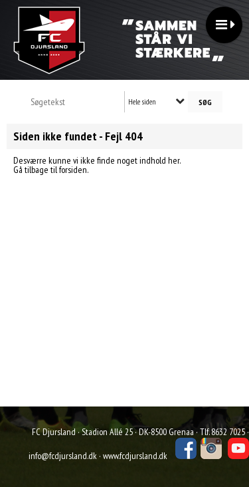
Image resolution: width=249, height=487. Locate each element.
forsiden (73, 170)
